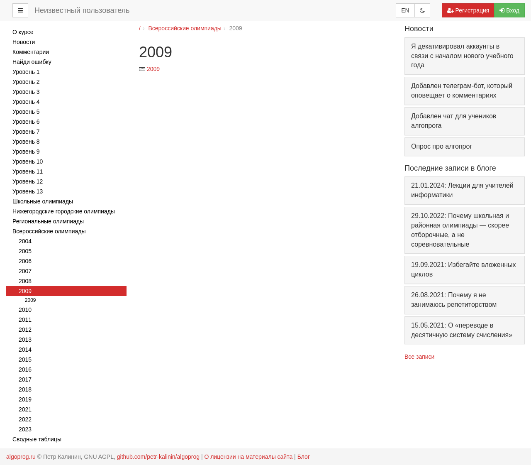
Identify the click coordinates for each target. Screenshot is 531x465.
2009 (153, 69)
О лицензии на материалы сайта (248, 456)
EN (405, 10)
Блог (303, 456)
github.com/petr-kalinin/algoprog (158, 456)
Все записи (419, 356)
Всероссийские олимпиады (184, 28)
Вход (509, 10)
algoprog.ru (21, 456)
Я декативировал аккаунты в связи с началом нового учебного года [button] (462, 56)
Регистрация (468, 10)
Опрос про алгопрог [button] (441, 146)
